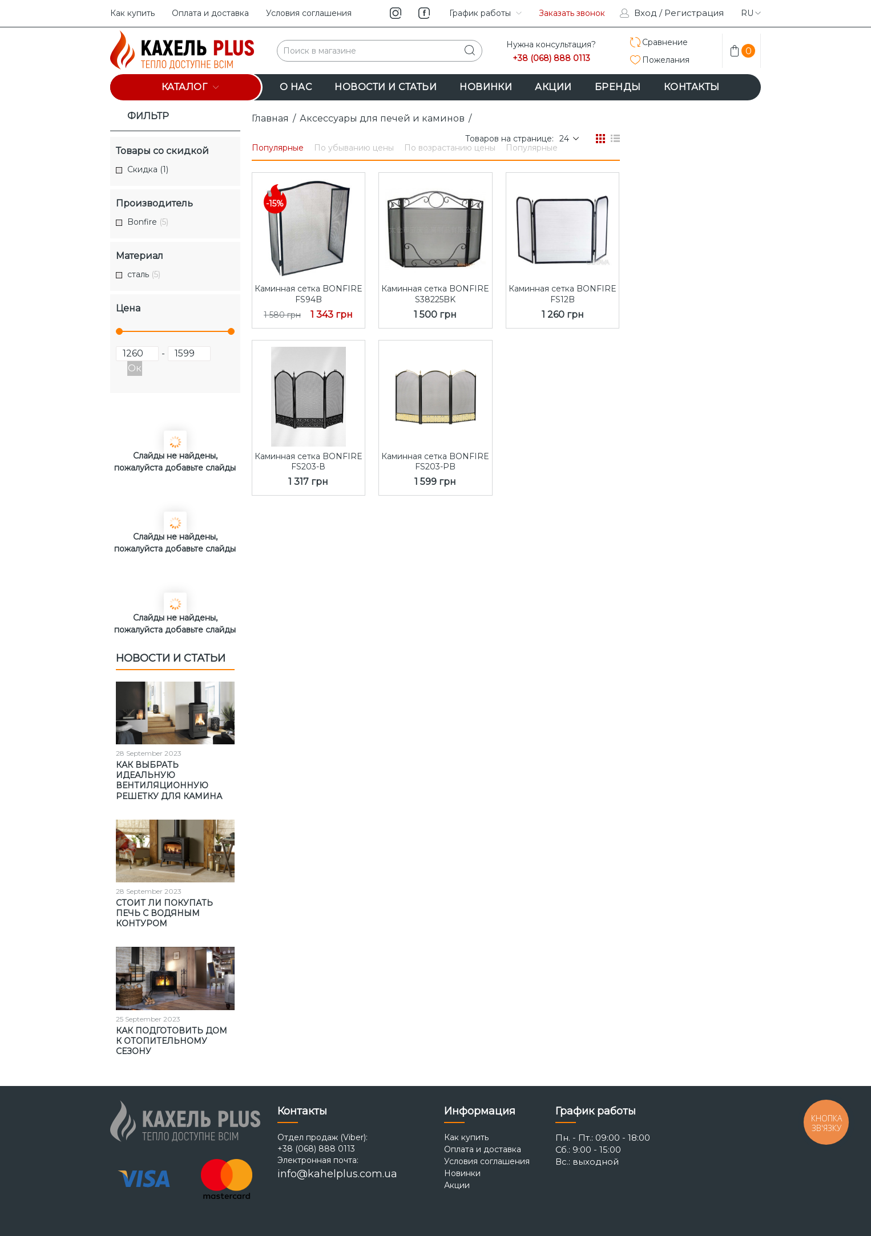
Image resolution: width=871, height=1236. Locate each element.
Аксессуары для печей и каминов (382, 118)
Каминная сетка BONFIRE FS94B (308, 293)
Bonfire (147, 222)
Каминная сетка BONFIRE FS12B (562, 293)
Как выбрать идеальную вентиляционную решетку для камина (169, 780)
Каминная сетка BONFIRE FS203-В (308, 461)
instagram (395, 13)
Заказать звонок (572, 13)
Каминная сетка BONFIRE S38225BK (435, 293)
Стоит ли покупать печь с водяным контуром (164, 913)
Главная (270, 118)
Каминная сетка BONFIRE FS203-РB (435, 461)
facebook (424, 13)
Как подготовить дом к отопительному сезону (171, 1041)
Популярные (278, 147)
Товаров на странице (508, 138)
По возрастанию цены (449, 147)
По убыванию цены (354, 147)
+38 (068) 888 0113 (551, 58)
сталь (143, 274)
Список (615, 138)
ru (751, 13)
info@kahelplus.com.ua (337, 1174)
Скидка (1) (147, 170)
